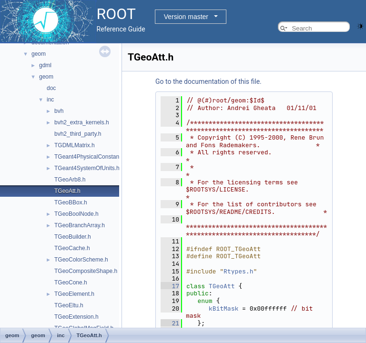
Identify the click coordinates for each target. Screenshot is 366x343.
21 (170, 323)
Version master (186, 16)
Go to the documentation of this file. (208, 81)
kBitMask (223, 308)
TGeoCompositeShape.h (85, 271)
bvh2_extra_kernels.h (81, 122)
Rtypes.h (238, 271)
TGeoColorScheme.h (81, 259)
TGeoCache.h (72, 248)
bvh (58, 111)
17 (170, 286)
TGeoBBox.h (70, 202)
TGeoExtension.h (76, 316)
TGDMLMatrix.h (74, 145)
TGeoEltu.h (68, 305)
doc (51, 88)
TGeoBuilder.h (72, 236)
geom (38, 53)
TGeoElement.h (74, 294)
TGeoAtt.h (67, 191)
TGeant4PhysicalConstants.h (91, 156)
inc (50, 99)
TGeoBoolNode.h (76, 214)
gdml (45, 65)
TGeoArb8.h (69, 179)
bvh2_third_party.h (78, 134)
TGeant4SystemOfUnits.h (87, 168)
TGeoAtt (222, 286)
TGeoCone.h (70, 282)
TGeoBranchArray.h (79, 225)
